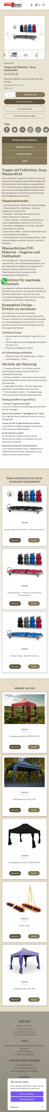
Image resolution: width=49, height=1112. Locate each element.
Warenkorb (30, 94)
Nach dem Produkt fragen (24, 116)
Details (34, 540)
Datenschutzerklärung (24, 1054)
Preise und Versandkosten (24, 1068)
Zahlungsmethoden (25, 1065)
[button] (42, 34)
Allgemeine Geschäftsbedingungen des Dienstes (24, 1045)
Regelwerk (24, 1048)
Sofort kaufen (24, 101)
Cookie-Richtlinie (24, 1051)
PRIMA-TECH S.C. (24, 1026)
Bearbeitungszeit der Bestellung (24, 1071)
